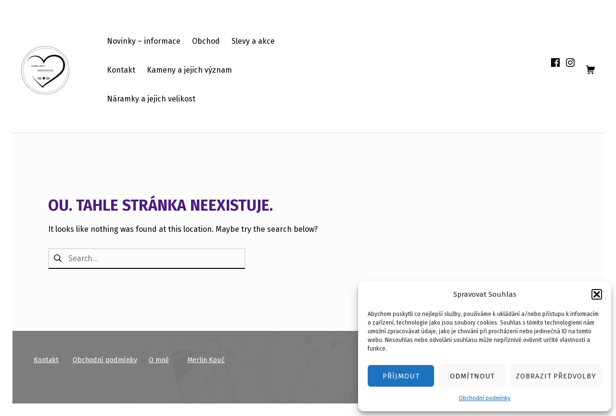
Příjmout (401, 376)
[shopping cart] (590, 70)
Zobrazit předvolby (556, 376)
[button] (597, 294)
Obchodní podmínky (485, 398)
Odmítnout (472, 376)
